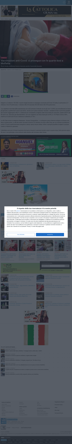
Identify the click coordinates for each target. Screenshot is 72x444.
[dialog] (36, 222)
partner (18, 210)
